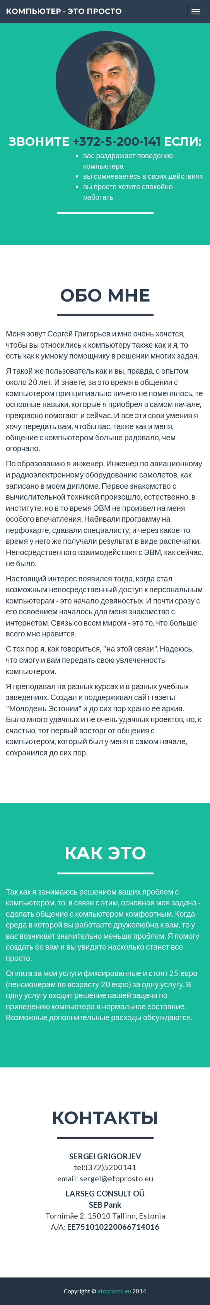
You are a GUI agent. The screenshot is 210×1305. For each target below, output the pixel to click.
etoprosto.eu (114, 1291)
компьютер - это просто (64, 11)
